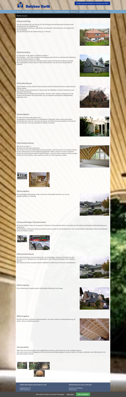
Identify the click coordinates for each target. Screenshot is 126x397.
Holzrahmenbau (48, 11)
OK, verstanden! (83, 394)
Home (19, 11)
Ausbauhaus (37, 11)
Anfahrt (82, 11)
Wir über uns (27, 11)
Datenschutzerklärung (101, 11)
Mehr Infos (70, 394)
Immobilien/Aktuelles (62, 11)
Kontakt (89, 11)
